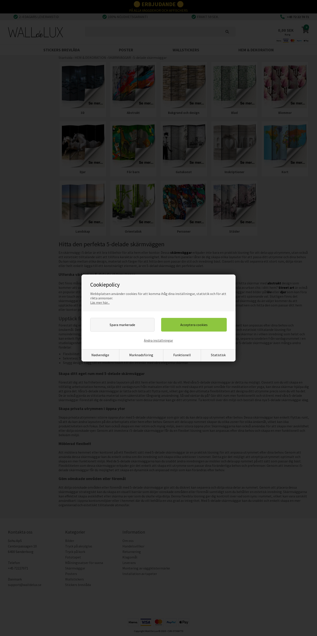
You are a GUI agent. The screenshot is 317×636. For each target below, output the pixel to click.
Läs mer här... (100, 302)
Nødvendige (100, 355)
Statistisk (218, 355)
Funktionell (182, 355)
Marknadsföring (141, 355)
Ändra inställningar (158, 340)
